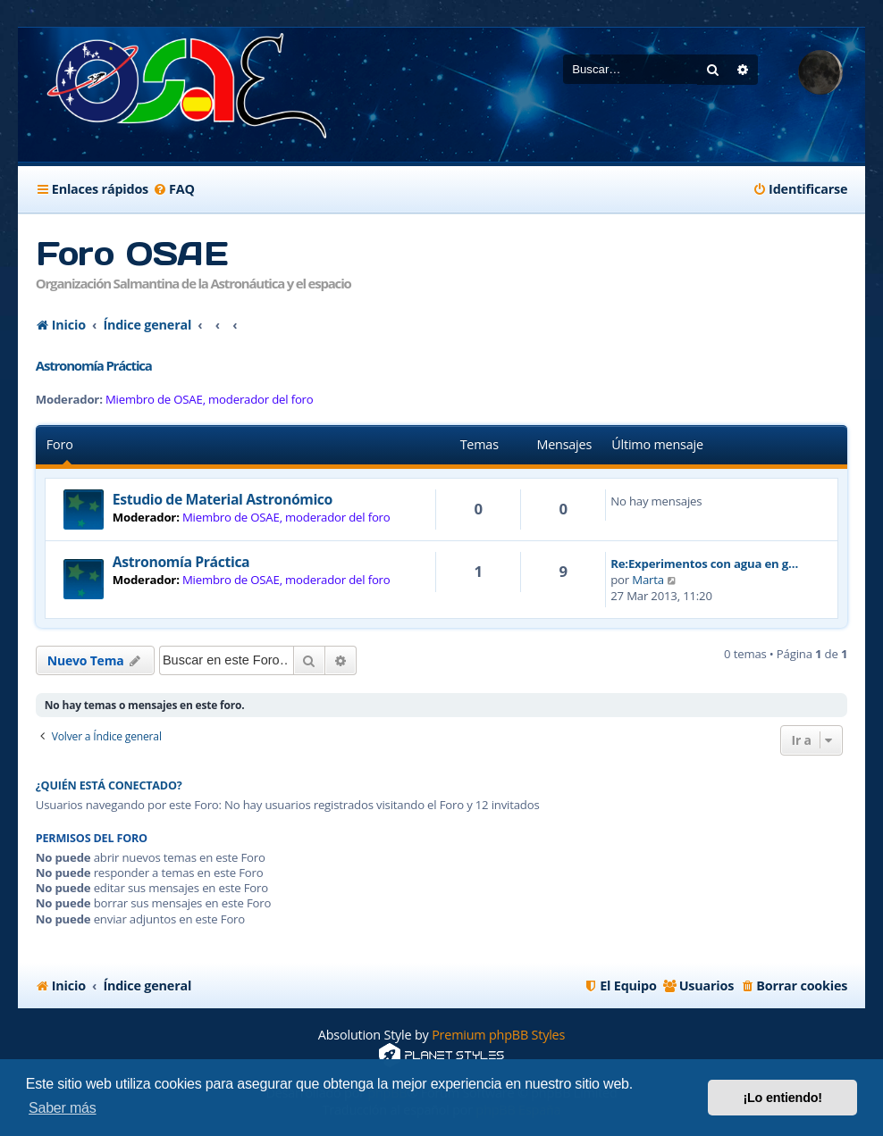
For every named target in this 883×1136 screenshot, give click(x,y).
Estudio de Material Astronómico (222, 499)
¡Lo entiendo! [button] (782, 1097)
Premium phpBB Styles (498, 1034)
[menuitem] (174, 189)
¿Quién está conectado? (109, 785)
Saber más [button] (63, 1107)
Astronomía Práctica (94, 365)
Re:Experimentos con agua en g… (704, 563)
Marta (648, 580)
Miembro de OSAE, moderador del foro (209, 399)
